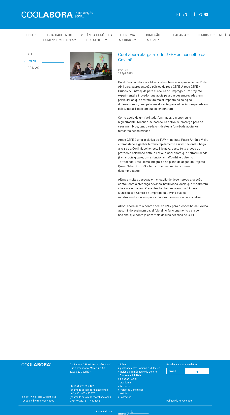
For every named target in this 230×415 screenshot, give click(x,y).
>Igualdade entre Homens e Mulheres (139, 368)
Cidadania (178, 35)
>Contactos (124, 397)
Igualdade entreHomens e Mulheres (58, 37)
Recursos (205, 35)
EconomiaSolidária (127, 37)
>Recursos (124, 386)
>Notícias (123, 393)
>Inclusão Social (127, 379)
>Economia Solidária (129, 375)
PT (178, 14)
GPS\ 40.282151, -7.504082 (85, 400)
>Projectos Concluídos (130, 389)
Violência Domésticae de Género (96, 37)
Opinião (33, 68)
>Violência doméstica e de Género (137, 371)
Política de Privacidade (179, 400)
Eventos (34, 61)
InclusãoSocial (153, 37)
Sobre (29, 35)
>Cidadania (124, 382)
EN (185, 14)
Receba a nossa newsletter (181, 364)
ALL (30, 54)
